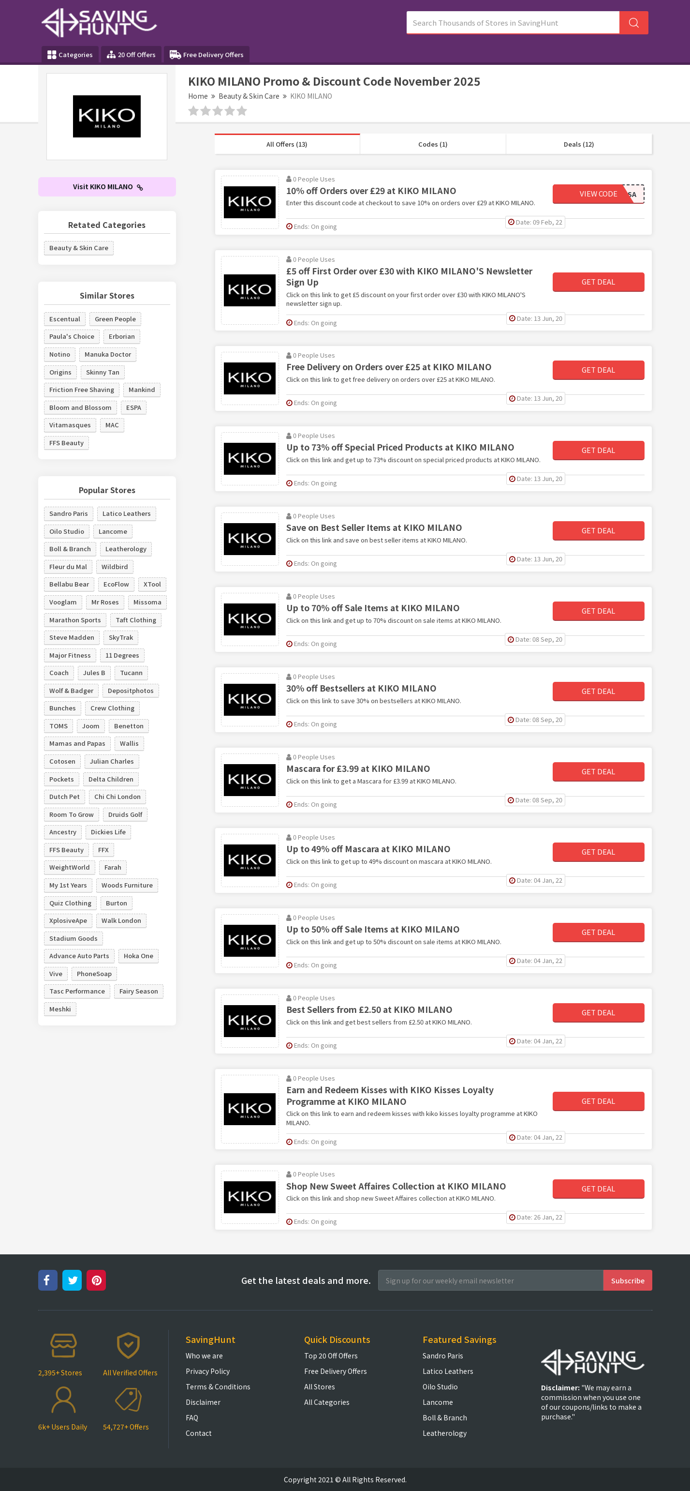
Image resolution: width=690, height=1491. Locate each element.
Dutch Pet (64, 796)
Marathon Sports (75, 619)
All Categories (327, 1402)
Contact (199, 1433)
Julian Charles (112, 761)
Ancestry (62, 831)
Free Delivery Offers (207, 54)
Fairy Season (138, 990)
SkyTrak (121, 637)
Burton (116, 902)
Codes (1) (433, 144)
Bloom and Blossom (80, 407)
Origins (60, 372)
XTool (152, 583)
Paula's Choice (71, 336)
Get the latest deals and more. (306, 1280)
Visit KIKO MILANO (108, 186)
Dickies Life (108, 831)
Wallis (129, 743)
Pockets (61, 778)
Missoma (147, 601)
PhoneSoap (94, 973)
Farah (112, 867)
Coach (59, 672)
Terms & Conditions (218, 1386)
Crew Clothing (112, 707)
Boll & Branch (70, 548)
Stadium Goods (73, 938)
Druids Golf (125, 814)
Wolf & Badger (71, 690)
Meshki (60, 1008)
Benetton (129, 725)
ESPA (133, 407)
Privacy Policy (208, 1371)
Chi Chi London (117, 796)
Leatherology (126, 548)
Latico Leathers (127, 513)
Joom (91, 725)
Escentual (64, 318)
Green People (115, 318)
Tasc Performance (77, 990)
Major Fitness (70, 655)
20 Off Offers (131, 54)
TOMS (58, 725)
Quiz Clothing (70, 902)
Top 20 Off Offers (331, 1355)
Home (198, 96)
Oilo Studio (66, 531)
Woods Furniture (127, 884)
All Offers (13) (287, 144)
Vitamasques (70, 424)
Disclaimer (203, 1402)
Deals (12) (579, 144)
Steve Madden (71, 637)
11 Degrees (122, 655)
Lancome (113, 531)
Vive (55, 973)
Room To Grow (71, 814)
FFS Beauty (66, 442)
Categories (70, 55)
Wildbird (115, 566)
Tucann (131, 672)
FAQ (192, 1417)
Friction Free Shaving (81, 389)
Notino (59, 354)
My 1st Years (68, 884)
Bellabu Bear (69, 583)
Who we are (204, 1355)
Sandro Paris (68, 513)
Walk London (121, 920)
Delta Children (110, 778)
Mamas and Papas (77, 743)
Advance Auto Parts (79, 955)
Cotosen (62, 761)
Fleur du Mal (68, 566)
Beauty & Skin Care (249, 96)
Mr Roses (105, 601)
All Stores (319, 1386)
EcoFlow (116, 583)
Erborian (122, 336)
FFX (103, 849)
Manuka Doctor (108, 354)
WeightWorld (69, 867)
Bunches (62, 707)
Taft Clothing (136, 619)
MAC (112, 424)
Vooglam (63, 601)
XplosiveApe (68, 920)
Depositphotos (131, 690)
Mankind (142, 389)
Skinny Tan (102, 372)
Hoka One (138, 955)
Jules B (94, 672)
